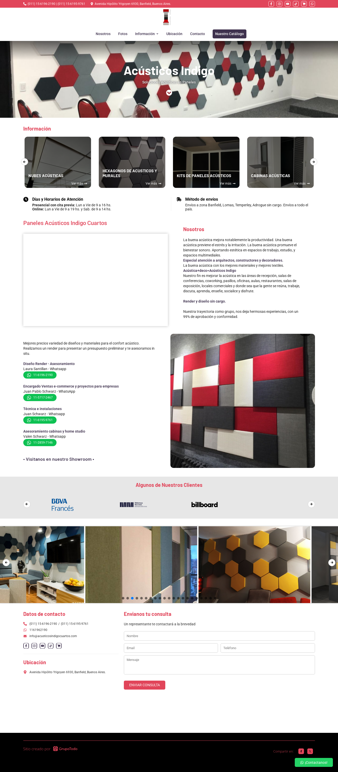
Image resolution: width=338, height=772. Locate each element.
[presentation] (24, 161)
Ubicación (174, 34)
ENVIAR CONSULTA (144, 685)
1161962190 (38, 630)
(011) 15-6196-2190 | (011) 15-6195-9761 (56, 4)
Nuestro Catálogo (229, 34)
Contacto (197, 34)
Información (147, 34)
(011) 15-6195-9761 (75, 624)
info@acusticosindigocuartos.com (50, 636)
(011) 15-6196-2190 (43, 624)
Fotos (122, 34)
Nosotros (103, 34)
